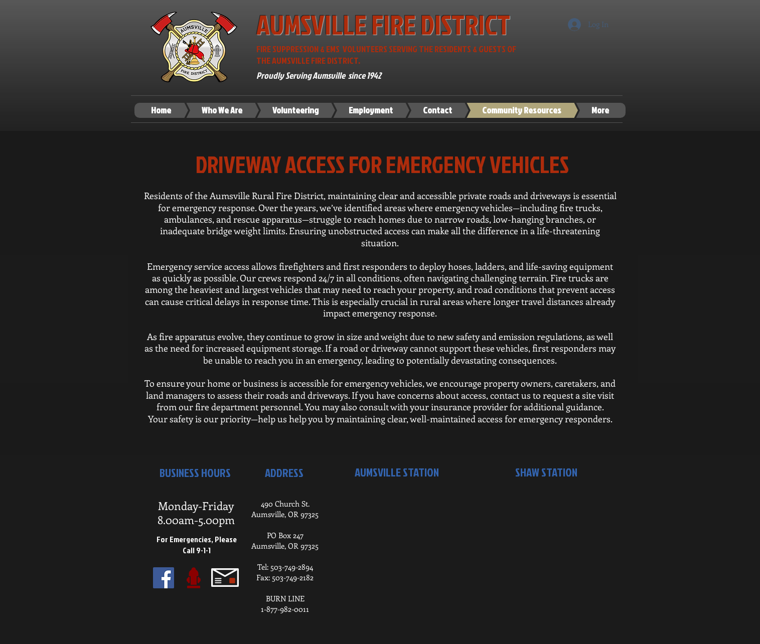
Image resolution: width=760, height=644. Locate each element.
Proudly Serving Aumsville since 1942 (318, 75)
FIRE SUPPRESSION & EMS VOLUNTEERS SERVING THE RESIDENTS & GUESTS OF (387, 49)
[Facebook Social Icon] (163, 577)
